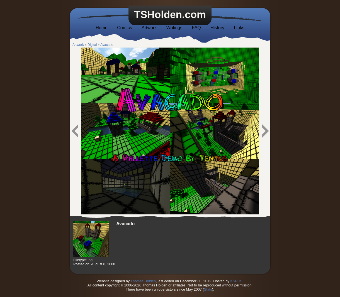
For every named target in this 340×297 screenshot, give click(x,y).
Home (102, 27)
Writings (174, 27)
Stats (208, 289)
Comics (124, 27)
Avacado (106, 45)
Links (239, 27)
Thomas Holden (143, 281)
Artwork (149, 27)
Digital (92, 45)
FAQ (196, 27)
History (217, 27)
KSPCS (236, 281)
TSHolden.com (170, 14)
